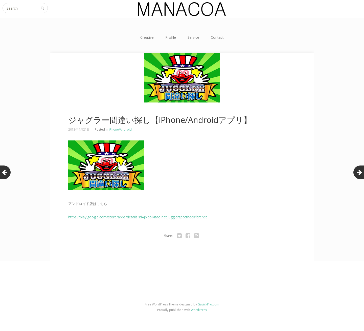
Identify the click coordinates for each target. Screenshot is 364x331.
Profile (170, 37)
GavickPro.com (208, 304)
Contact (217, 37)
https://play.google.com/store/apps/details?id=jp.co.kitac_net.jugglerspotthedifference (138, 217)
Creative (147, 37)
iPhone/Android (120, 129)
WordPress (199, 310)
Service (193, 37)
